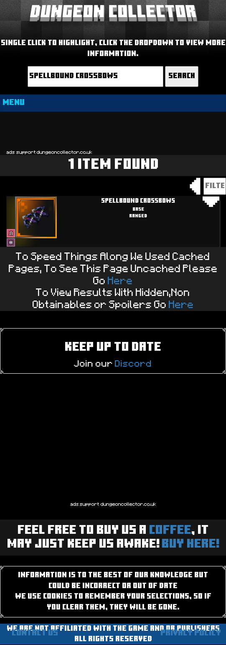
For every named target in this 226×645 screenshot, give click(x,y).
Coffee (170, 530)
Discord (133, 363)
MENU (14, 103)
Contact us (35, 633)
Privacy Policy (190, 633)
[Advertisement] (113, 130)
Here (120, 281)
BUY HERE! (190, 544)
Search (181, 76)
